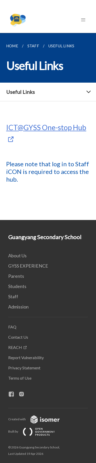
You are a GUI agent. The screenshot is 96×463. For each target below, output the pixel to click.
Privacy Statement (24, 367)
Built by (35, 431)
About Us (17, 255)
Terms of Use (19, 378)
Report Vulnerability (26, 357)
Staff (13, 296)
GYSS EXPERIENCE (28, 266)
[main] (48, 126)
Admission (18, 307)
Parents (16, 276)
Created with (38, 419)
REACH (15, 347)
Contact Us (18, 337)
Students (17, 286)
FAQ (12, 326)
